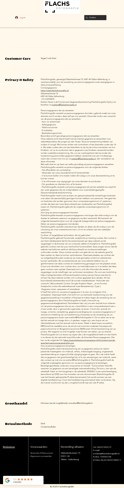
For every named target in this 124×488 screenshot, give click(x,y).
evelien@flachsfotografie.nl (64, 105)
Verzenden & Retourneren (41, 453)
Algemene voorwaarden (41, 456)
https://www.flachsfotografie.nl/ (55, 90)
